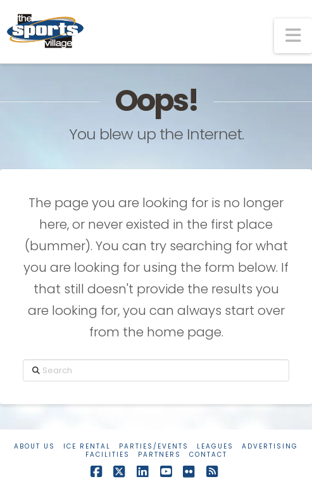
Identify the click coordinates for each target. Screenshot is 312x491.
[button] (293, 35)
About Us (34, 446)
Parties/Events (154, 446)
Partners (159, 454)
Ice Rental (87, 446)
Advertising (270, 446)
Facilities (107, 454)
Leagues (215, 446)
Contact (208, 454)
